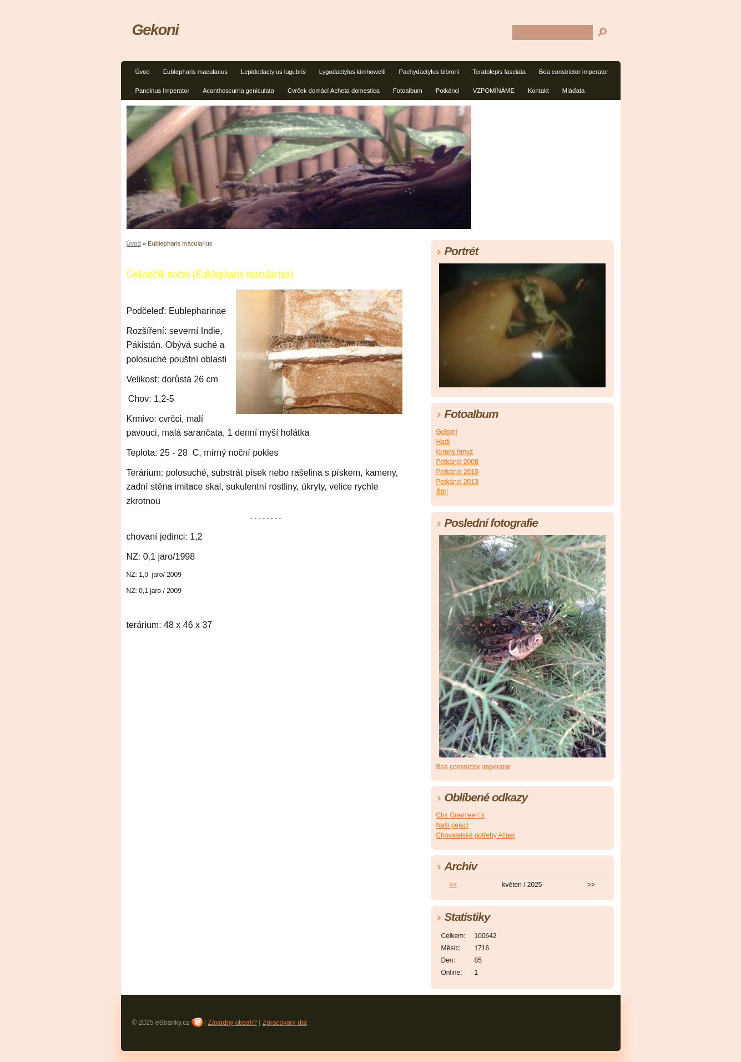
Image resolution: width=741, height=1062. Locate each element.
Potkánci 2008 (457, 462)
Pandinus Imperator (162, 90)
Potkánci (448, 90)
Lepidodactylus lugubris (273, 71)
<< (453, 885)
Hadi (443, 442)
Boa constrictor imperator (573, 71)
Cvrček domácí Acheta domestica (334, 90)
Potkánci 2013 (457, 482)
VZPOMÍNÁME (494, 90)
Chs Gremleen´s (460, 815)
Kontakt (538, 90)
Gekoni (155, 29)
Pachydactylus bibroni (429, 71)
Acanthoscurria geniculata (238, 90)
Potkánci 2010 (457, 472)
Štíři (442, 492)
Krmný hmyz (454, 452)
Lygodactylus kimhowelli (352, 71)
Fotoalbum (407, 90)
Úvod (142, 71)
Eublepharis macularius (195, 71)
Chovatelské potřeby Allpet (475, 835)
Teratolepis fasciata (499, 71)
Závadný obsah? (232, 1022)
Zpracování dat (285, 1022)
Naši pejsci (452, 825)
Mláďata (573, 90)
